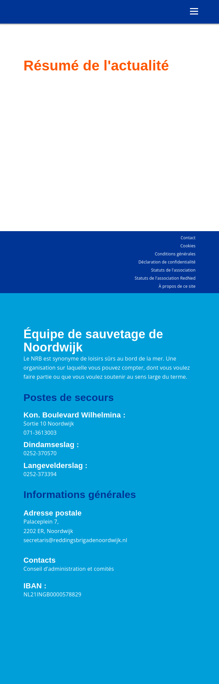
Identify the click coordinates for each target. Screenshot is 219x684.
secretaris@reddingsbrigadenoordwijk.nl (75, 540)
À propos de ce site (177, 286)
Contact (188, 238)
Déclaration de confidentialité (166, 262)
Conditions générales (175, 254)
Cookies (188, 246)
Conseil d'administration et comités (69, 568)
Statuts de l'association (173, 270)
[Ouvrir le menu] (194, 11)
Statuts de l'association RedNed (165, 278)
